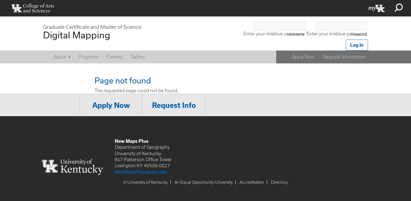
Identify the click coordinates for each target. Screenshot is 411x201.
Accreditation (251, 182)
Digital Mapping (76, 35)
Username (295, 34)
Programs (88, 56)
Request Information (344, 56)
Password (359, 34)
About (60, 56)
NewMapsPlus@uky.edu (141, 171)
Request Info (174, 105)
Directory (279, 182)
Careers (115, 56)
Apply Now (303, 56)
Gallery (138, 56)
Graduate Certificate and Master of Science (92, 27)
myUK (377, 8)
